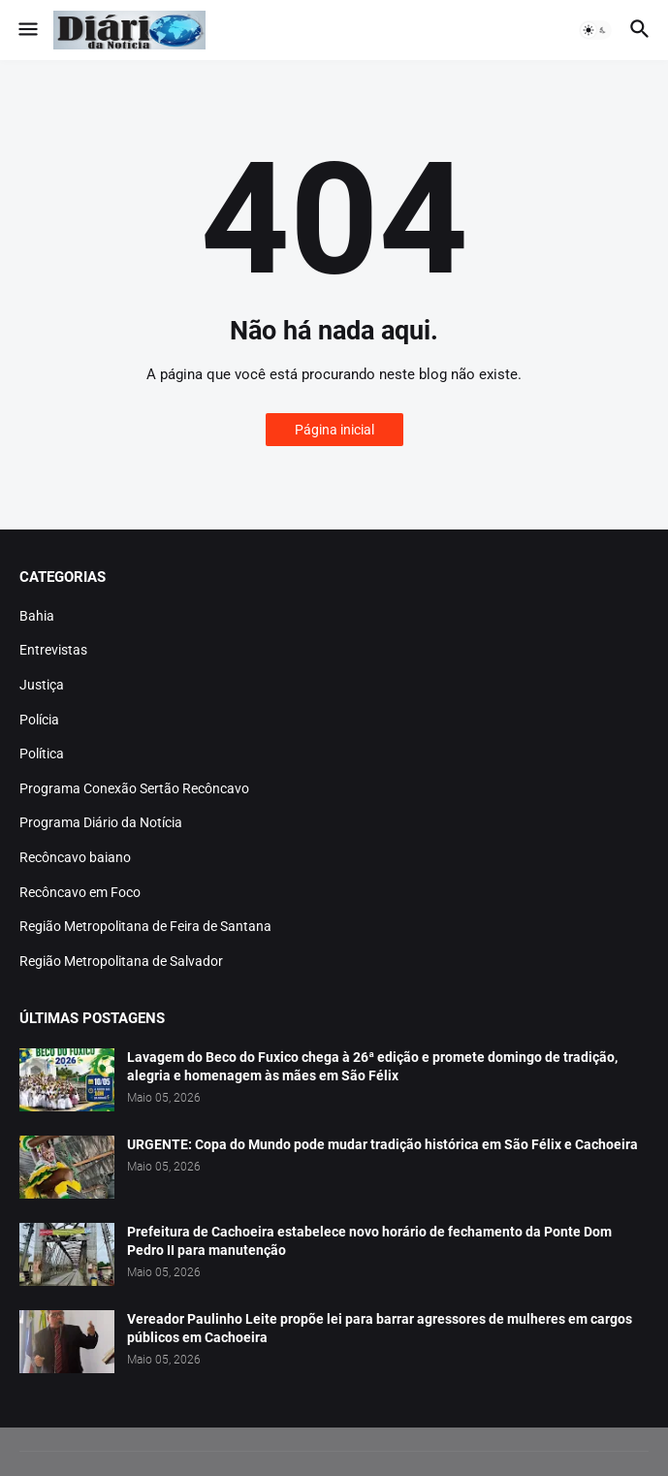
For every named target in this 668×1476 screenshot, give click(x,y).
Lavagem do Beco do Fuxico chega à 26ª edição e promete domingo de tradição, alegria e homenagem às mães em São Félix (372, 1066)
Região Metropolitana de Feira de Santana (145, 926)
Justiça (41, 684)
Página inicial (334, 429)
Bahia (36, 616)
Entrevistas (53, 650)
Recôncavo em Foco (80, 892)
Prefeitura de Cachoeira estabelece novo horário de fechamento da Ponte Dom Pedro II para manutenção (369, 1241)
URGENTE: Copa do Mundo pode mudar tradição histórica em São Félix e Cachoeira (382, 1144)
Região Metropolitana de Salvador (121, 961)
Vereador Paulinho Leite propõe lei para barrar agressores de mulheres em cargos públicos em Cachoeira (379, 1328)
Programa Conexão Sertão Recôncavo (134, 788)
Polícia (39, 719)
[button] (26, 30)
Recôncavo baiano (75, 857)
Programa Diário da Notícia (100, 822)
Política (41, 753)
